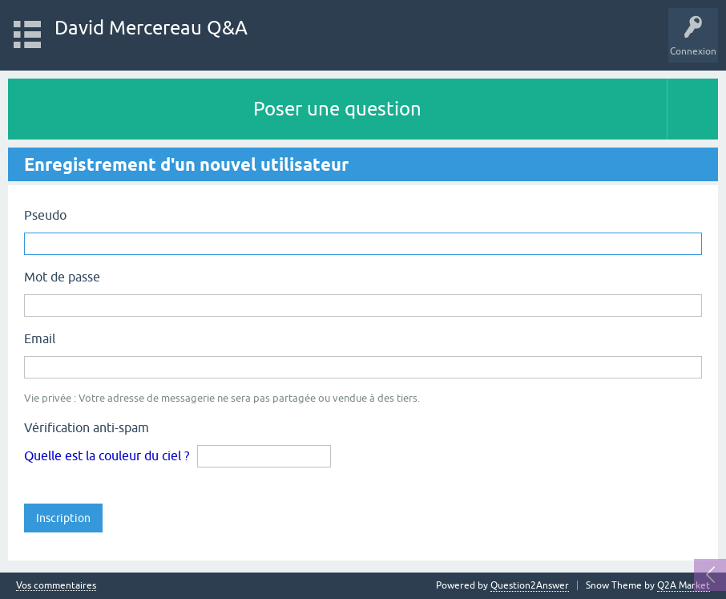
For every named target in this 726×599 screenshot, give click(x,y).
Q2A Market (683, 585)
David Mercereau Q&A (151, 27)
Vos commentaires (56, 586)
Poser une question (337, 108)
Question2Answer (529, 585)
